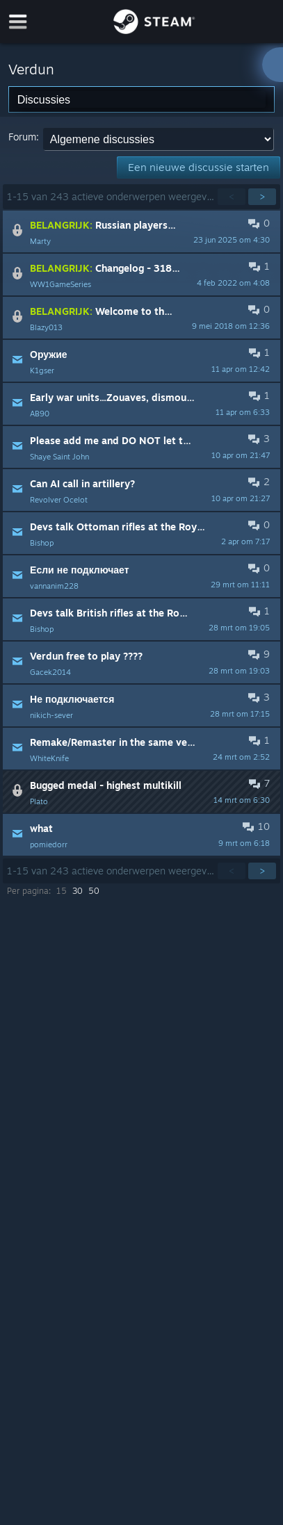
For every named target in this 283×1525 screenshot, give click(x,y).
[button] (141, 231)
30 (77, 891)
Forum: (23, 136)
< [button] (231, 196)
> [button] (262, 196)
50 (93, 891)
